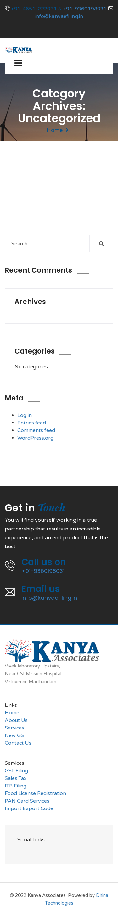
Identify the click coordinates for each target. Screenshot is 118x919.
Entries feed (31, 423)
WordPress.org (35, 438)
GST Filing (16, 771)
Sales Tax (16, 778)
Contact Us (18, 743)
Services (14, 728)
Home (55, 130)
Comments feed (36, 430)
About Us (16, 720)
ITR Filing (15, 786)
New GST (15, 735)
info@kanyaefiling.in (59, 16)
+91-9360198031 (85, 9)
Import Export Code (29, 808)
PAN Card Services (27, 801)
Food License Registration (35, 793)
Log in (24, 415)
